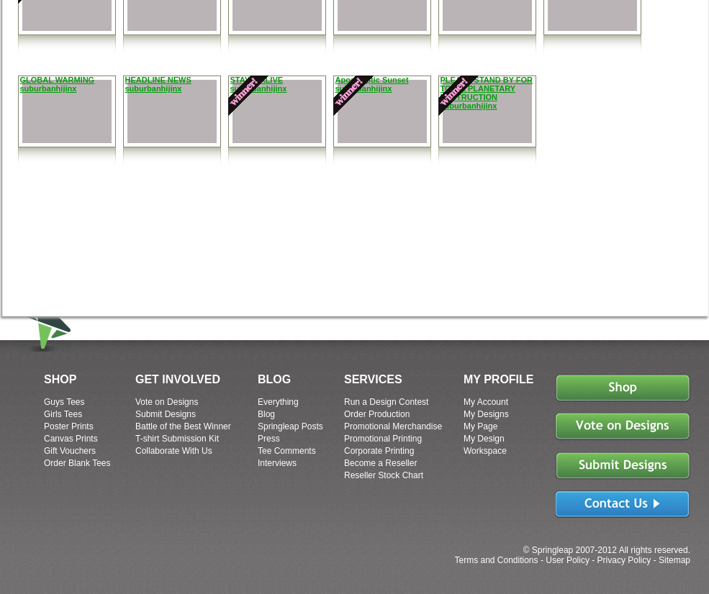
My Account (486, 402)
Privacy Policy (624, 560)
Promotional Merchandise (393, 426)
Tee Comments (287, 451)
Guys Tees (64, 402)
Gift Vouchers (70, 451)
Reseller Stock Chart (383, 475)
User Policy (568, 560)
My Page (480, 426)
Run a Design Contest (386, 402)
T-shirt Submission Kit (177, 439)
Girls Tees (63, 414)
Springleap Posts (290, 426)
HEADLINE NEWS (158, 80)
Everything (278, 402)
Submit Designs (165, 414)
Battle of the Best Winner (183, 426)
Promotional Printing (383, 439)
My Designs (486, 414)
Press (269, 439)
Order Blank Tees (77, 463)
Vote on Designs (166, 402)
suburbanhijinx (48, 88)
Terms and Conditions (496, 560)
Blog (266, 414)
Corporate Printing (379, 451)
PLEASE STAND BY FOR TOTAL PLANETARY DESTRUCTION (487, 88)
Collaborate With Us (173, 451)
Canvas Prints (71, 439)
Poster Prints (69, 426)
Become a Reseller (380, 463)
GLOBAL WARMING (57, 80)
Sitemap (674, 560)
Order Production (377, 414)
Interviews (277, 463)
